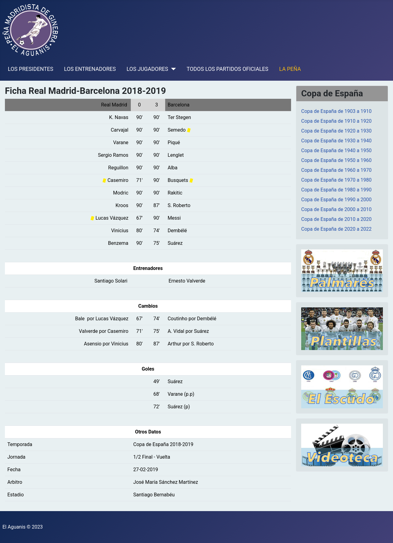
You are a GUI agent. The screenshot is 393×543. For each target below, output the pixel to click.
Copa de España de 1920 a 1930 (336, 131)
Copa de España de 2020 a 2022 (336, 229)
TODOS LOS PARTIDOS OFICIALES (227, 69)
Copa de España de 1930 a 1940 (336, 141)
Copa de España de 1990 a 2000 (336, 199)
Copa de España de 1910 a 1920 (336, 121)
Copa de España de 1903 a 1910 (336, 111)
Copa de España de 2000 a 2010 (336, 209)
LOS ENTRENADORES (90, 69)
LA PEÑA (290, 69)
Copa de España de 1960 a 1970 (336, 170)
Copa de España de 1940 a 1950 (336, 150)
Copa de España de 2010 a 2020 (336, 219)
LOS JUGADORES (147, 69)
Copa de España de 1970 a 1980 (336, 180)
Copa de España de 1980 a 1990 (336, 190)
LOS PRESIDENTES (30, 69)
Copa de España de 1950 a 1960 (336, 160)
